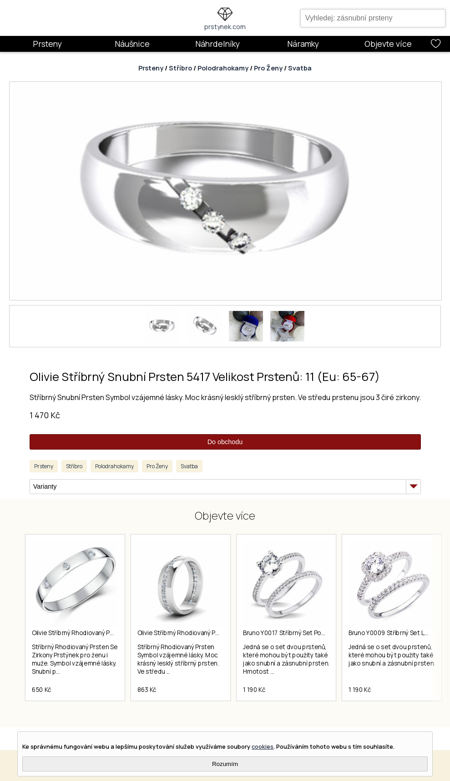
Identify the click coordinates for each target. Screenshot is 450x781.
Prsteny (47, 43)
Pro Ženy (268, 68)
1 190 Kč (254, 690)
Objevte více (388, 43)
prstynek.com (225, 26)
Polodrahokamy (222, 68)
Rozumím (225, 764)
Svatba (300, 68)
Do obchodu (225, 442)
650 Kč (41, 690)
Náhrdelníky (217, 43)
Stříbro (180, 68)
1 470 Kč (45, 415)
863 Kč (147, 690)
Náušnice (132, 43)
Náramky (303, 43)
